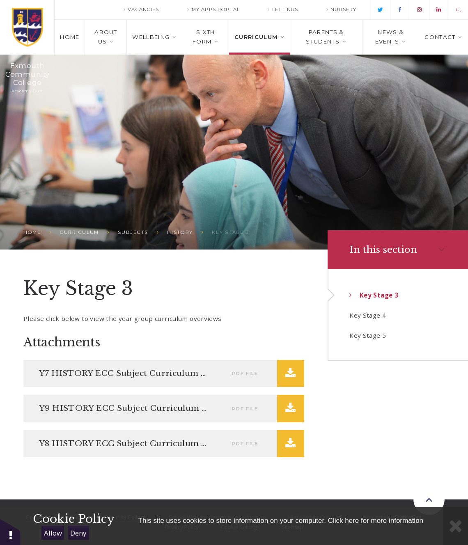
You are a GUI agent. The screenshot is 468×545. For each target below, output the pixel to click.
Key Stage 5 (367, 335)
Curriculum (79, 232)
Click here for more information (375, 520)
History (180, 232)
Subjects (133, 232)
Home (32, 232)
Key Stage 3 (230, 232)
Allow (53, 533)
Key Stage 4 (367, 315)
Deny (78, 533)
